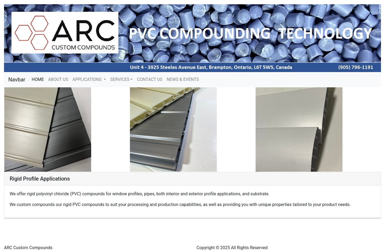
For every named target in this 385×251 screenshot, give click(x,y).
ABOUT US (58, 79)
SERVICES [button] (119, 79)
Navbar (16, 79)
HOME (39, 79)
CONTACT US (149, 79)
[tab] (192, 178)
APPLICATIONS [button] (87, 79)
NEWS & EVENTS (183, 79)
